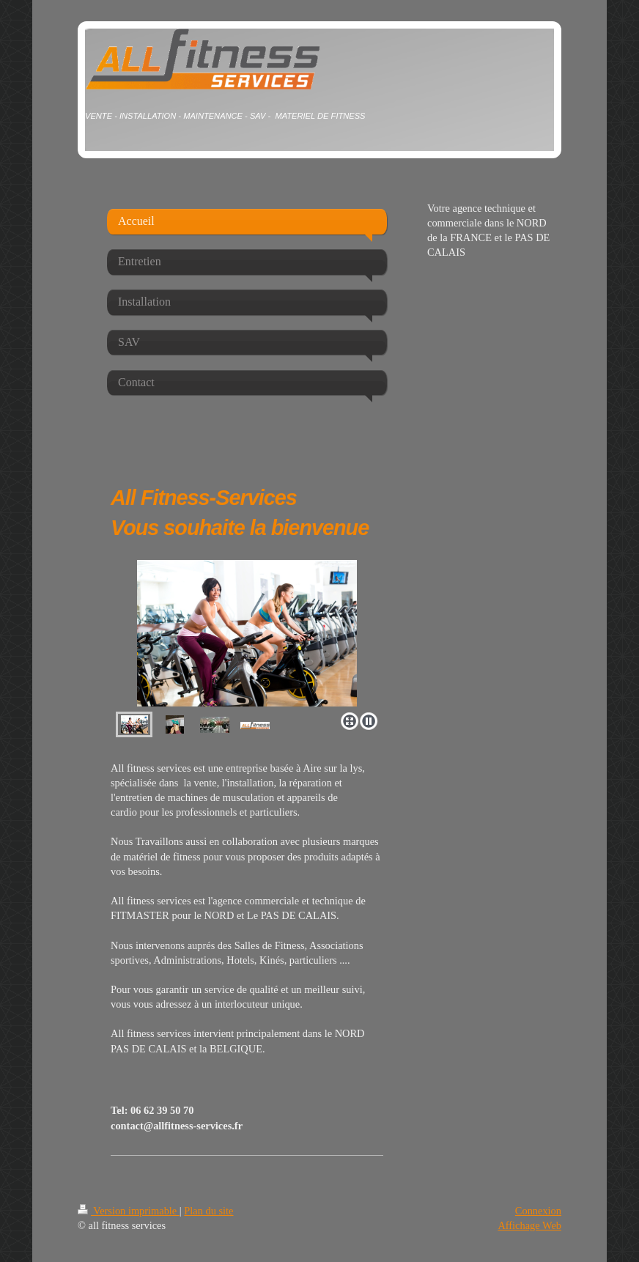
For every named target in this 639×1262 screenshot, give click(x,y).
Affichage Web (529, 1225)
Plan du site (208, 1211)
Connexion (538, 1211)
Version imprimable (129, 1211)
